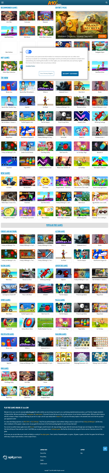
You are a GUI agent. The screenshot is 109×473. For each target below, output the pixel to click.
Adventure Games (61, 266)
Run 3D (32, 427)
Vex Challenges (35, 422)
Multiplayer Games (7, 334)
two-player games (44, 434)
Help (81, 453)
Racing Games (5, 266)
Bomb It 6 (59, 416)
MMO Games (5, 368)
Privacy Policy (43, 456)
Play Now (102, 36)
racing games (30, 414)
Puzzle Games (60, 300)
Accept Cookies (70, 74)
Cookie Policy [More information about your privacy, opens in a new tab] (30, 66)
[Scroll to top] (105, 449)
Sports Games (5, 300)
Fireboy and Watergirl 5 (89, 422)
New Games (5, 173)
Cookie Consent (43, 463)
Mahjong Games (60, 334)
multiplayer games (56, 429)
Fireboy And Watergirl (9, 231)
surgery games (39, 414)
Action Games (60, 231)
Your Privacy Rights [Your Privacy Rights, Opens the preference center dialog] (46, 73)
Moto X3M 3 (27, 422)
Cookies (42, 460)
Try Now (4, 78)
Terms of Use (43, 453)
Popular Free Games (54, 225)
